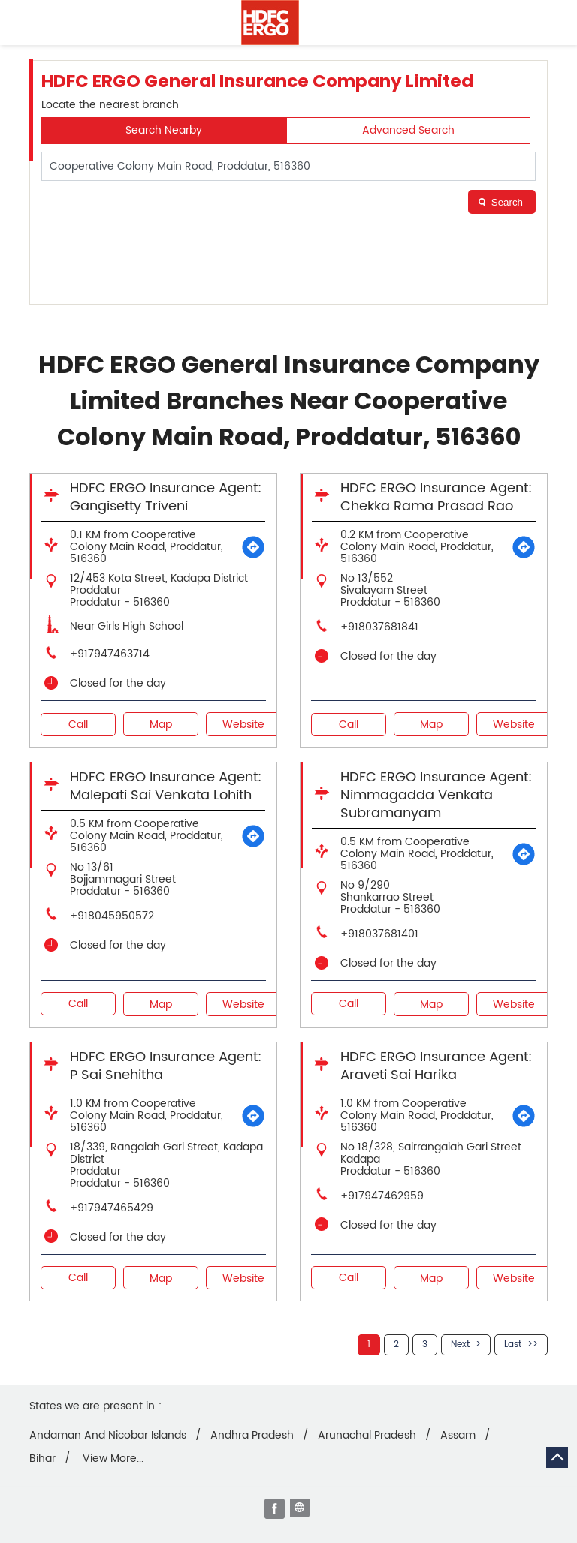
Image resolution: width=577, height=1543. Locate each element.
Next (460, 1344)
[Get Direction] (253, 547)
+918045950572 (112, 916)
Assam (458, 1436)
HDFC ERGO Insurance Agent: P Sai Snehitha (165, 1066)
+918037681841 (379, 627)
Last (512, 1344)
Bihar (42, 1459)
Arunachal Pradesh (367, 1436)
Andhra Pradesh (252, 1436)
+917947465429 (111, 1208)
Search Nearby (163, 130)
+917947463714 (110, 654)
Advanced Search (408, 130)
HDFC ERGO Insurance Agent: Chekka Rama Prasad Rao (436, 497)
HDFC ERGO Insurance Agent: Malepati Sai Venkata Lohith (165, 786)
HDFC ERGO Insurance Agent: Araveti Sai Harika (436, 1066)
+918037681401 (379, 934)
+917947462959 (382, 1196)
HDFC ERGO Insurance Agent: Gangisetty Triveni (165, 497)
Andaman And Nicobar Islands (107, 1436)
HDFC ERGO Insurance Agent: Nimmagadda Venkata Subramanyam (436, 795)
